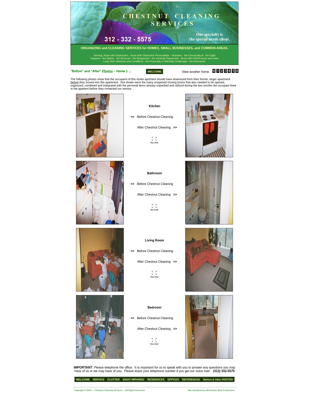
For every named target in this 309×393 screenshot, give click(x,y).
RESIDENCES (156, 379)
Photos (107, 71)
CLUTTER (113, 379)
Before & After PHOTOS (218, 379)
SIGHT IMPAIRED (133, 379)
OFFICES (173, 379)
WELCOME (154, 71)
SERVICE (98, 379)
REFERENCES (191, 379)
